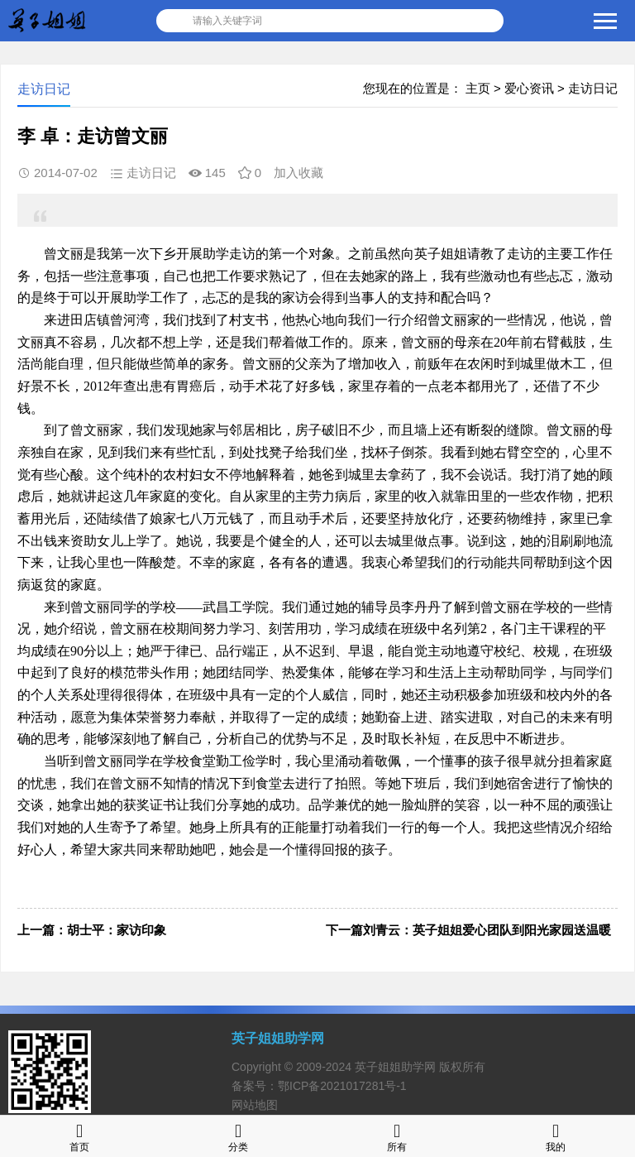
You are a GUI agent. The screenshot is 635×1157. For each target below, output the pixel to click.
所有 (396, 1136)
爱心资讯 (529, 88)
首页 (79, 1136)
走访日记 (593, 88)
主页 (478, 88)
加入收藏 (298, 173)
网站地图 (255, 1104)
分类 (238, 1136)
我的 (555, 1136)
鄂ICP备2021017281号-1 (342, 1085)
